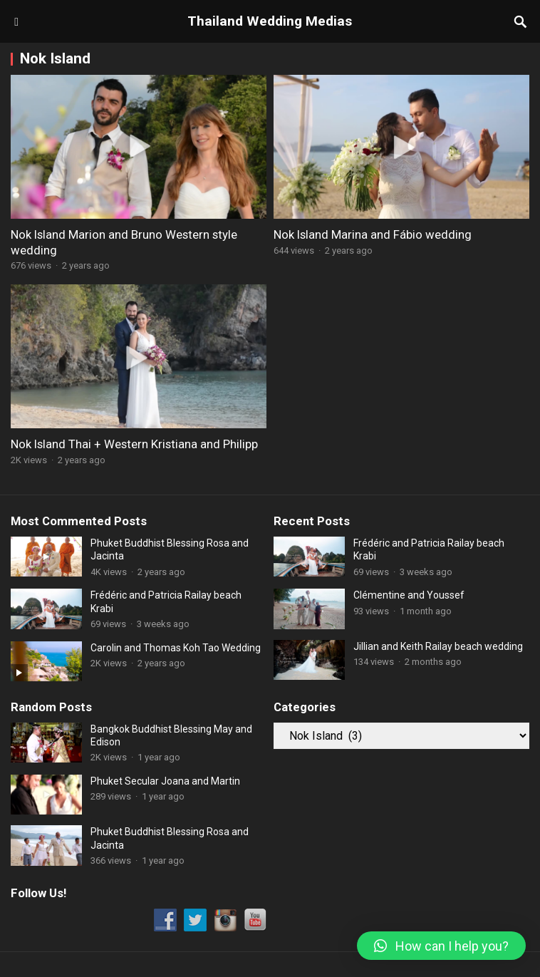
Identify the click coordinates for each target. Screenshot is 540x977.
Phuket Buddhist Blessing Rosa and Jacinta (169, 549)
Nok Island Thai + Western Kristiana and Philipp (134, 444)
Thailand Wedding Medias (269, 21)
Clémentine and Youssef (408, 595)
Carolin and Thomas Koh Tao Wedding (175, 647)
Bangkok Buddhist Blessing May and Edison (171, 735)
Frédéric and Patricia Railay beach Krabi (166, 601)
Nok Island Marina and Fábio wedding (373, 234)
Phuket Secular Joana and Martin (165, 781)
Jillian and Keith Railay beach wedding (438, 646)
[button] (441, 945)
